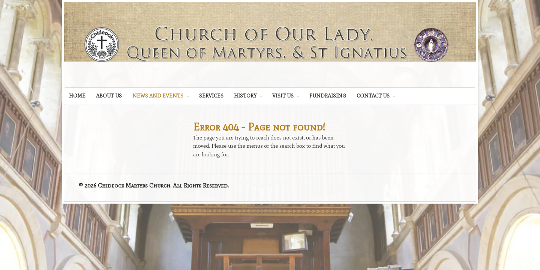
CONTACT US (373, 96)
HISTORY (245, 96)
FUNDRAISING (327, 96)
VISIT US (283, 96)
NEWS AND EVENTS (157, 96)
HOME (77, 96)
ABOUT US (109, 96)
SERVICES (211, 96)
